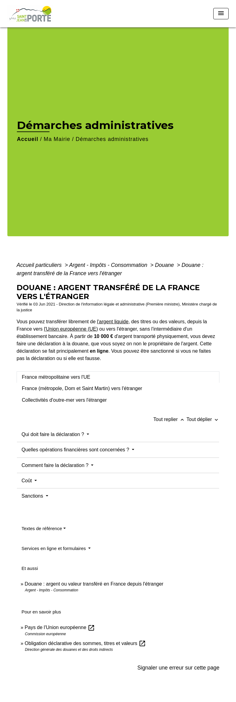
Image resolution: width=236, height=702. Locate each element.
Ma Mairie (57, 139)
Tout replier (170, 419)
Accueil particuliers (40, 265)
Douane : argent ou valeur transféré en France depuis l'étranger (94, 583)
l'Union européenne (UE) (71, 329)
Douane (165, 265)
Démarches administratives (112, 139)
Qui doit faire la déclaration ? (53, 434)
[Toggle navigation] (221, 13)
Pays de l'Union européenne (60, 627)
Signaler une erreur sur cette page (178, 668)
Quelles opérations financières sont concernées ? (76, 449)
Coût (27, 480)
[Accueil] (30, 13)
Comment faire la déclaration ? (56, 465)
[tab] (118, 377)
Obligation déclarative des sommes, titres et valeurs (85, 643)
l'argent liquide (112, 321)
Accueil (27, 139)
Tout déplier (203, 419)
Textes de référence (42, 528)
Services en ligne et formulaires (54, 548)
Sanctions (33, 496)
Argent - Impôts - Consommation (109, 265)
